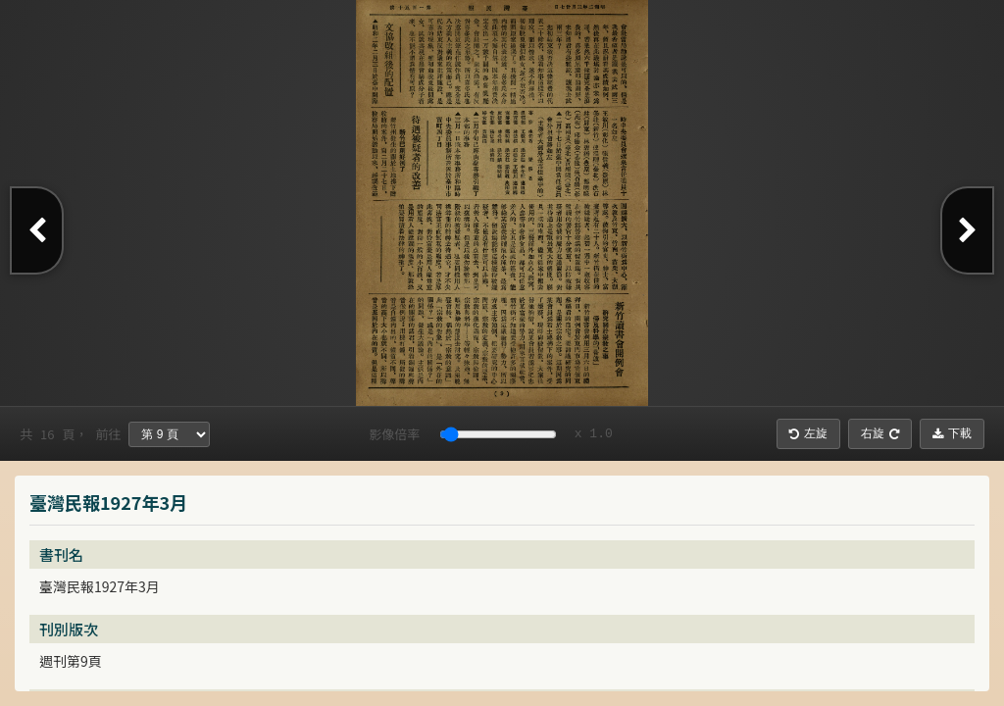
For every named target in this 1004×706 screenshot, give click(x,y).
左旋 (808, 433)
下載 (952, 433)
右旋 (880, 433)
